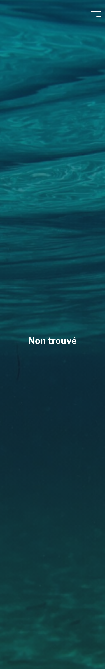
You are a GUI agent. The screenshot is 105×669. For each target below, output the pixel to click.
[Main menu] (96, 14)
